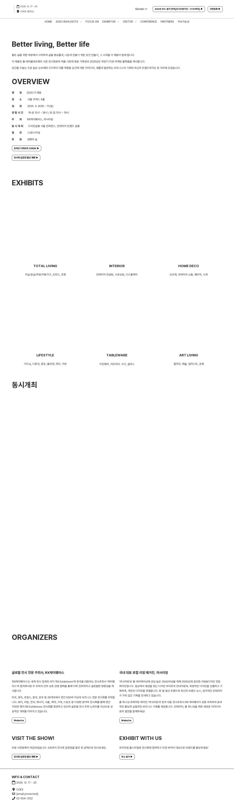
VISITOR (128, 25)
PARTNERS (167, 25)
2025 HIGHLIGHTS (67, 25)
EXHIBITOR (109, 25)
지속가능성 (183, 25)
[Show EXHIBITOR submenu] (118, 25)
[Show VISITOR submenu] (136, 25)
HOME (48, 25)
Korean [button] (141, 12)
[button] (179, 12)
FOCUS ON (92, 25)
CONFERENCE (148, 25)
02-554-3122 (24, 802)
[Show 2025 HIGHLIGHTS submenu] (81, 25)
